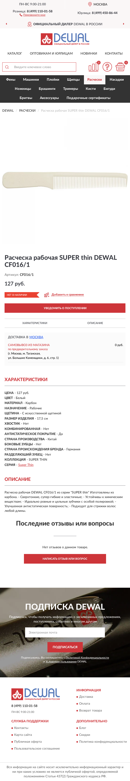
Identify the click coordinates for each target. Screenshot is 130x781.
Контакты (114, 53)
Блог (82, 728)
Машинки (31, 79)
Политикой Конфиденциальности (87, 657)
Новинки (89, 53)
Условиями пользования (61, 661)
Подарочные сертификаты (88, 98)
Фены (10, 79)
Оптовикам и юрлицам (51, 53)
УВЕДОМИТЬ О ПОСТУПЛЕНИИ (65, 308)
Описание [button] (95, 323)
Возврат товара (90, 710)
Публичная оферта (28, 741)
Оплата (84, 704)
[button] (32, 14)
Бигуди (109, 89)
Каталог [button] (15, 53)
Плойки (53, 79)
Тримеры (70, 89)
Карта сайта (23, 735)
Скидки (84, 735)
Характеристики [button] (34, 323)
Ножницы (23, 89)
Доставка (86, 697)
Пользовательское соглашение (37, 748)
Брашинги (47, 89)
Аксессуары (49, 98)
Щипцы (73, 79)
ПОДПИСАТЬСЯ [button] (65, 647)
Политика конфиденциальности (103, 741)
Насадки (117, 79)
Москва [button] (36, 337)
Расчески (94, 79)
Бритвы (26, 98)
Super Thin (26, 465)
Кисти (91, 89)
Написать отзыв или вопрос (65, 558)
